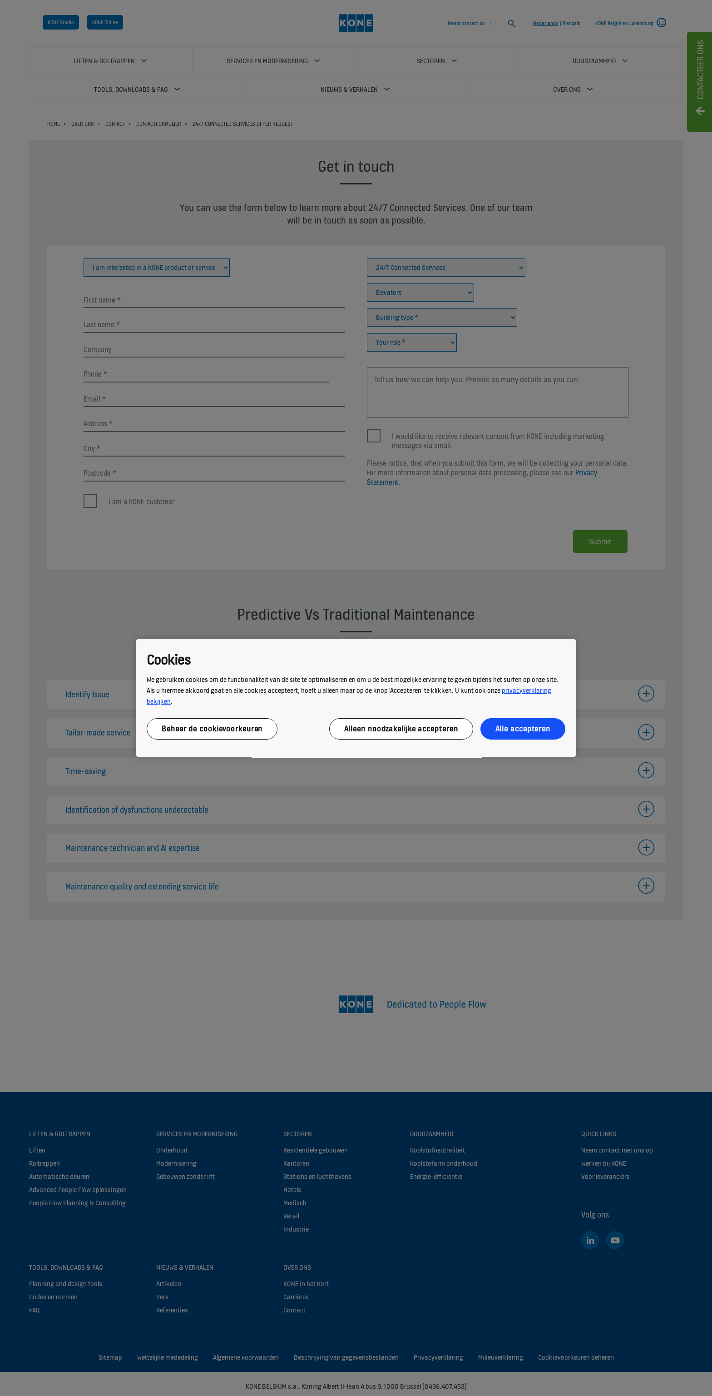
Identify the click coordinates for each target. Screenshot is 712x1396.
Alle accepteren (523, 729)
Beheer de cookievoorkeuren (212, 729)
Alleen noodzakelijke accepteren (401, 729)
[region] (356, 698)
